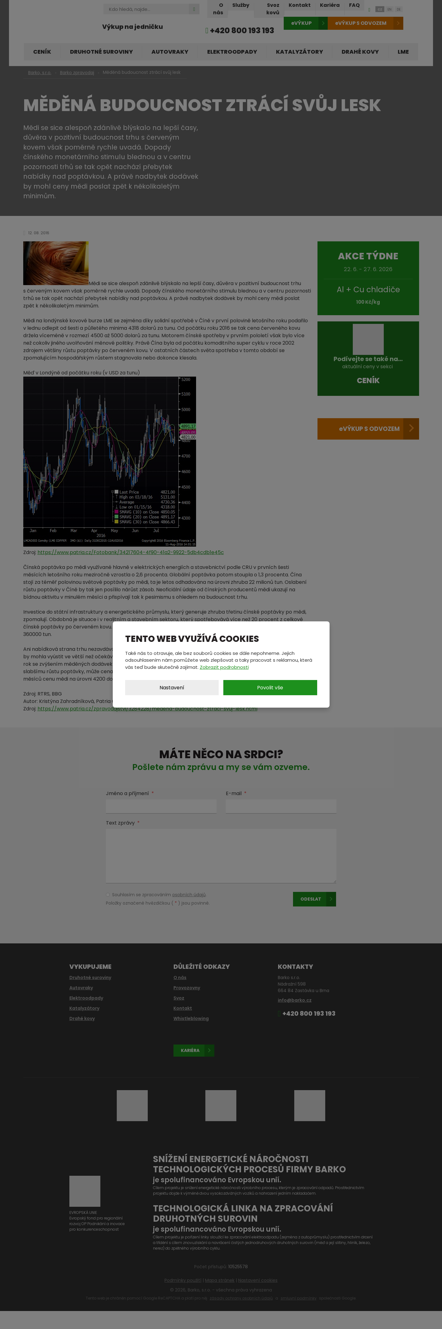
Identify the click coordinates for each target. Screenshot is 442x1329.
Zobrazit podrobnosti (224, 667)
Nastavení (172, 687)
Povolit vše (270, 687)
